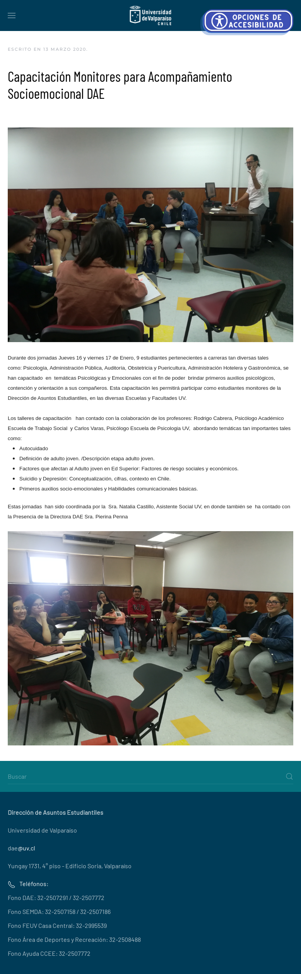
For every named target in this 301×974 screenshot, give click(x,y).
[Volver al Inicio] (150, 15)
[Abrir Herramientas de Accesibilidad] (246, 22)
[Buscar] (150, 776)
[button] (11, 15)
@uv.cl (26, 848)
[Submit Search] (289, 776)
